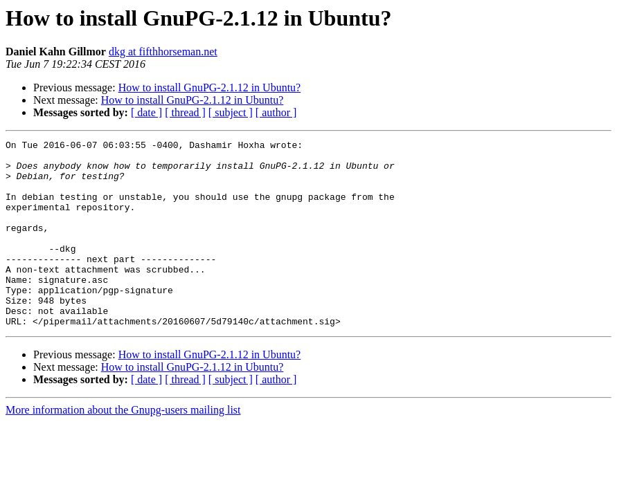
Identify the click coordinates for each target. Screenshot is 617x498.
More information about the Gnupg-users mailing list (123, 447)
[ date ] (146, 112)
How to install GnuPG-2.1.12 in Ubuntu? (209, 87)
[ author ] (276, 112)
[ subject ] (230, 112)
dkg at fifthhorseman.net (163, 51)
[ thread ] (185, 112)
